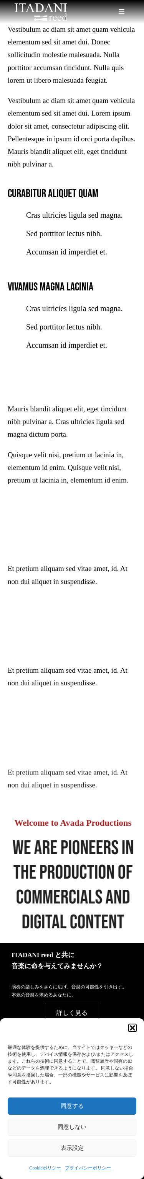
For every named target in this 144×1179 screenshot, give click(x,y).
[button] (132, 1028)
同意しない (72, 1127)
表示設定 (72, 1148)
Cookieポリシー (45, 1168)
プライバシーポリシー (88, 1168)
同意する (72, 1105)
